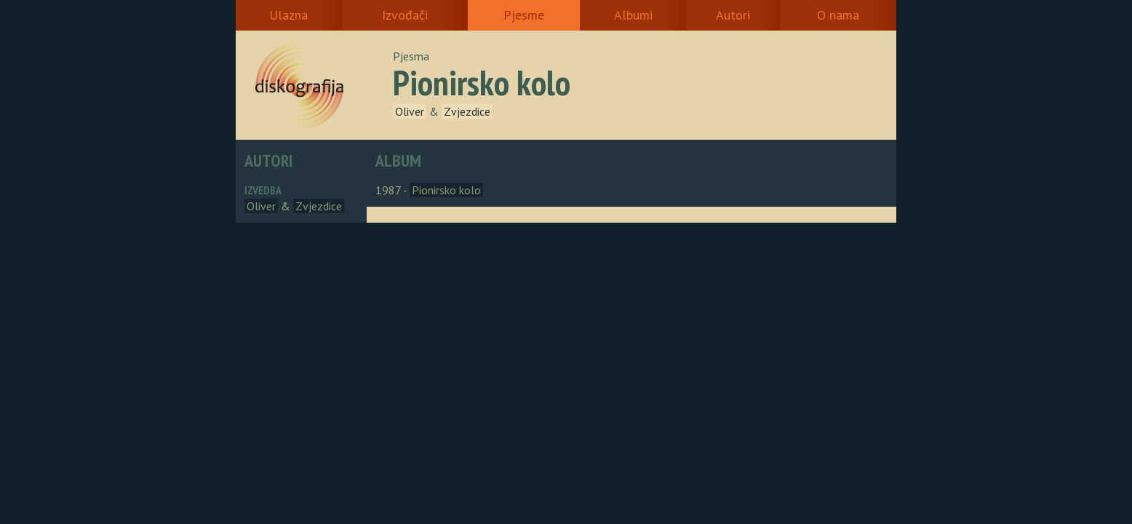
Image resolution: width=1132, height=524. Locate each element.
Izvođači (405, 15)
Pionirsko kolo (446, 190)
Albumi (633, 15)
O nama (838, 15)
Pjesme (523, 15)
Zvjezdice (467, 111)
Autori (733, 15)
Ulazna (288, 15)
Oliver (409, 111)
